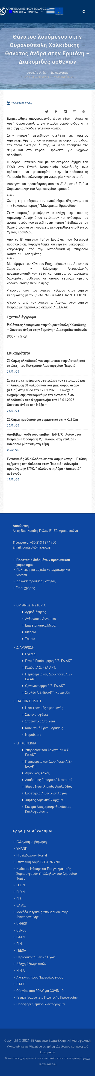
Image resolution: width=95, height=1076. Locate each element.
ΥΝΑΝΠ (21, 848)
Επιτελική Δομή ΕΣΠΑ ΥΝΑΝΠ (38, 862)
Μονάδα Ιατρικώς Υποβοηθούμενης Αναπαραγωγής (42, 914)
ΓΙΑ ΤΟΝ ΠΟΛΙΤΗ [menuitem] (28, 701)
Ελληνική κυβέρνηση (31, 842)
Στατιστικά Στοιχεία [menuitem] (40, 721)
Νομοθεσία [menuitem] (33, 735)
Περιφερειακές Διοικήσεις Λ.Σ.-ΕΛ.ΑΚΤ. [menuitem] (48, 676)
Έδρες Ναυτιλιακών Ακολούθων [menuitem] (48, 786)
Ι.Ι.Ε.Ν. (21, 885)
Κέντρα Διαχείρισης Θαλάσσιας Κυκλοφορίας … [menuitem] (48, 809)
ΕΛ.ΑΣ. (21, 905)
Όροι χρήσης (25, 588)
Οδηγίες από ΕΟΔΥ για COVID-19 (40, 991)
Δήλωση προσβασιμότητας (36, 581)
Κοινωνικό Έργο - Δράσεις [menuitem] (44, 728)
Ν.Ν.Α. (21, 970)
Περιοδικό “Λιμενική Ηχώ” (35, 957)
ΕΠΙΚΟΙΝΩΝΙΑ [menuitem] (26, 743)
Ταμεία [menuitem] (30, 639)
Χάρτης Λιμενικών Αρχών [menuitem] (44, 800)
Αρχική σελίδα (36, 72)
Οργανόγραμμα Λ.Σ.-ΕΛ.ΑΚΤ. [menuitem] (45, 686)
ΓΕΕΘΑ (21, 950)
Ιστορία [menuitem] (30, 632)
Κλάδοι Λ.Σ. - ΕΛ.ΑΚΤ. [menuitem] (40, 667)
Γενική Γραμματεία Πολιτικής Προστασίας (47, 997)
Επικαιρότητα (59, 72)
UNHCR (21, 923)
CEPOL (21, 930)
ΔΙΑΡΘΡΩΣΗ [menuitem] (25, 647)
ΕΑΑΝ (20, 937)
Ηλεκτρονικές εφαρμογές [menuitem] (44, 708)
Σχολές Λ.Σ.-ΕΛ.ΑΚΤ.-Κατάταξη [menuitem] (47, 692)
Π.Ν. (19, 944)
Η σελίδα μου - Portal (31, 855)
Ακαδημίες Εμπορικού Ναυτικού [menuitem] (48, 780)
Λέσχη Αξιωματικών (31, 964)
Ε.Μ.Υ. (20, 984)
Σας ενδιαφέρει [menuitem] (36, 714)
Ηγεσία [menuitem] (30, 654)
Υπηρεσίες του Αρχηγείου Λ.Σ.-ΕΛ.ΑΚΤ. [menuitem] (48, 752)
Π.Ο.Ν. (21, 892)
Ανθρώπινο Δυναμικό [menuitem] (40, 619)
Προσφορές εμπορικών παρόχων (40, 1004)
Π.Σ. (19, 898)
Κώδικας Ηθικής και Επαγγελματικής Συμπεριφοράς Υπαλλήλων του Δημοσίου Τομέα (46, 873)
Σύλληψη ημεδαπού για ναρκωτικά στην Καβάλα (42, 419)
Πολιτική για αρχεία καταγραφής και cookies (43, 572)
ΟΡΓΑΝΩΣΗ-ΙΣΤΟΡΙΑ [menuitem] (31, 605)
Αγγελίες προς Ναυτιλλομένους (39, 977)
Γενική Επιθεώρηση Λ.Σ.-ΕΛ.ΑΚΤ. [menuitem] (48, 661)
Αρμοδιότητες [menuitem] (35, 612)
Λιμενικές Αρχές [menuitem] (37, 773)
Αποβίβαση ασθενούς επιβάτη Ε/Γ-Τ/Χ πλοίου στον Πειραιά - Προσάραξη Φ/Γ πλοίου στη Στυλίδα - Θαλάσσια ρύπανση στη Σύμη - (44, 439)
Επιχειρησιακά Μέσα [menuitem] (40, 625)
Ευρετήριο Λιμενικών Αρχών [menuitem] (46, 793)
